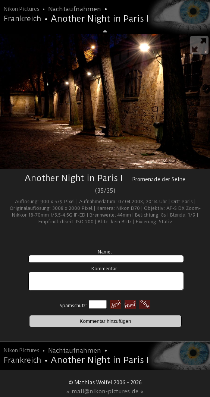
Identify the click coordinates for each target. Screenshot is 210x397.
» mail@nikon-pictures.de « (105, 391)
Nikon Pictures (21, 9)
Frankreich (22, 18)
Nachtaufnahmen (74, 9)
